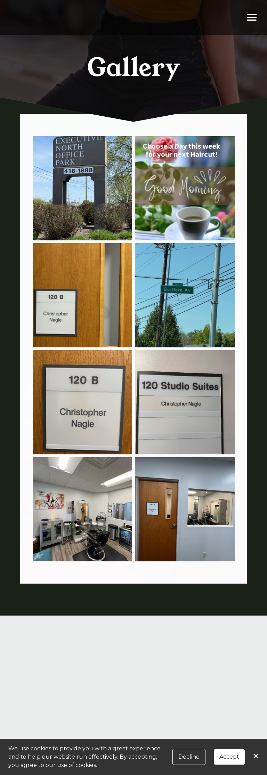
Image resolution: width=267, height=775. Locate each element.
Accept (229, 756)
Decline (189, 756)
